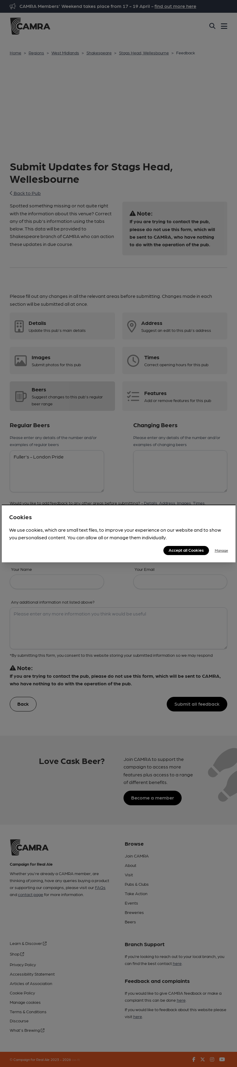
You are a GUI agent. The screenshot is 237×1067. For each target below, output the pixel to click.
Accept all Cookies (186, 549)
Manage (221, 550)
